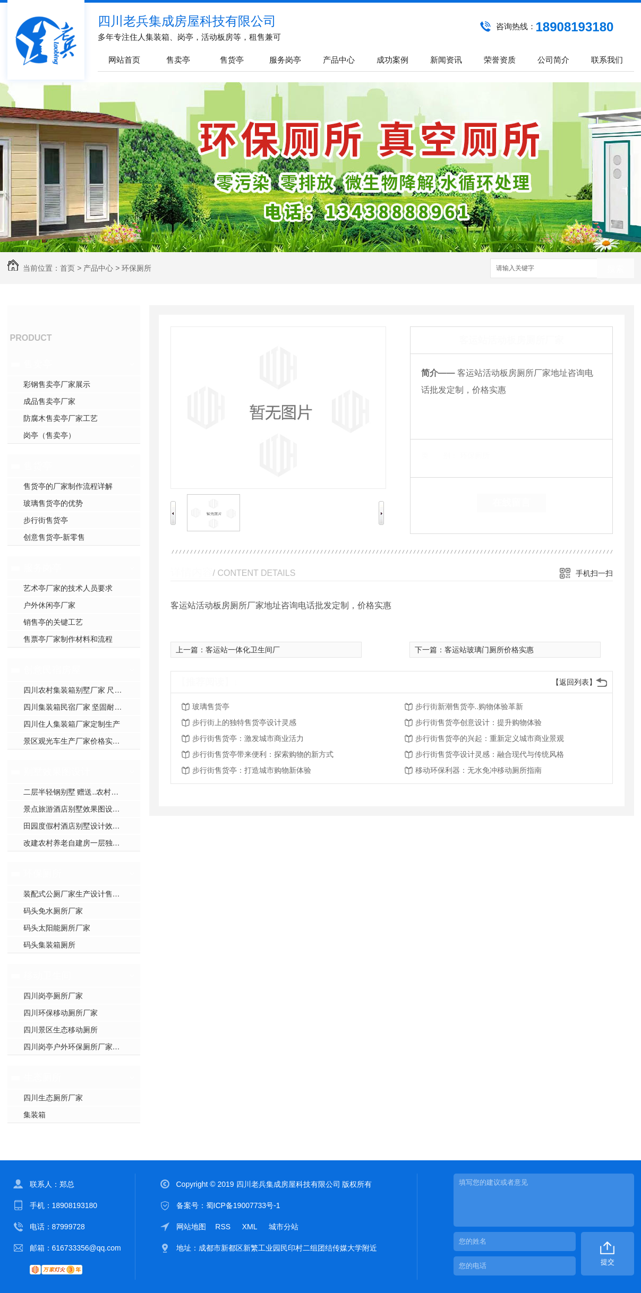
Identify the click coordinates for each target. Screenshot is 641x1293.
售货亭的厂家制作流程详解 (68, 486)
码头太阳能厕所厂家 (56, 928)
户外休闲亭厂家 (49, 605)
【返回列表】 (574, 682)
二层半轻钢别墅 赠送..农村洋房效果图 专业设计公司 (81, 792)
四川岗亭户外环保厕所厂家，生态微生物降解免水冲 (81, 1046)
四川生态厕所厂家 (53, 1097)
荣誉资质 (500, 59)
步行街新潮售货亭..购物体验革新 (469, 706)
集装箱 (34, 1114)
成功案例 (392, 59)
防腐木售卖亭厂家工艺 (60, 418)
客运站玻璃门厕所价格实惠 (489, 649)
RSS (224, 1226)
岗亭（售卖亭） (49, 435)
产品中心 (339, 59)
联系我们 (607, 59)
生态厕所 (42, 1077)
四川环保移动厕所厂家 (60, 1012)
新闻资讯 (446, 59)
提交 (607, 1262)
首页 (67, 268)
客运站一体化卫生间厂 (243, 649)
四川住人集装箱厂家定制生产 (71, 724)
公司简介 (553, 59)
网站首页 (124, 59)
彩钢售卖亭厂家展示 (56, 384)
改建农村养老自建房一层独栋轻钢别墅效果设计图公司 (81, 843)
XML (250, 1226)
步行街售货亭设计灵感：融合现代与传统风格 (489, 754)
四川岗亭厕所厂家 (53, 996)
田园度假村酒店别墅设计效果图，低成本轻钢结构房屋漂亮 (81, 826)
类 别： (439, 455)
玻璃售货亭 (210, 706)
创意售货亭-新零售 (54, 537)
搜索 (615, 268)
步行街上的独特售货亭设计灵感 (244, 722)
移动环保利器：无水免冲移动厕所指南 (478, 770)
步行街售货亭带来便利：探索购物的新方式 (263, 754)
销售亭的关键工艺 (53, 622)
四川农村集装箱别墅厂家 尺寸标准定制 (81, 690)
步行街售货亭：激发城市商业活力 (248, 738)
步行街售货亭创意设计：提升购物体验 (478, 722)
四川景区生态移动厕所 (60, 1029)
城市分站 (283, 1226)
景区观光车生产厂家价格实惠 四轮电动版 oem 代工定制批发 (81, 741)
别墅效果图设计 (56, 771)
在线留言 (511, 502)
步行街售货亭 (45, 520)
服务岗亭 (285, 59)
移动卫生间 (47, 975)
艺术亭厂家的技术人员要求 (68, 588)
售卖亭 (178, 59)
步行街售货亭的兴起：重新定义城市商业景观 (489, 738)
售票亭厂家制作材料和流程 (68, 639)
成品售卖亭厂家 (49, 401)
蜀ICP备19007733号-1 (243, 1205)
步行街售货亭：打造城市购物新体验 (251, 770)
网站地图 (191, 1226)
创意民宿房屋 (52, 670)
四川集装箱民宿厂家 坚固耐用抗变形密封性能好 (81, 707)
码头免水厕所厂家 (53, 911)
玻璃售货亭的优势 (53, 503)
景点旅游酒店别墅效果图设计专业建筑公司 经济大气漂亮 (81, 809)
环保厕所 (136, 268)
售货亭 (232, 59)
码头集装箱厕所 (49, 945)
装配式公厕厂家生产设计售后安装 (79, 894)
